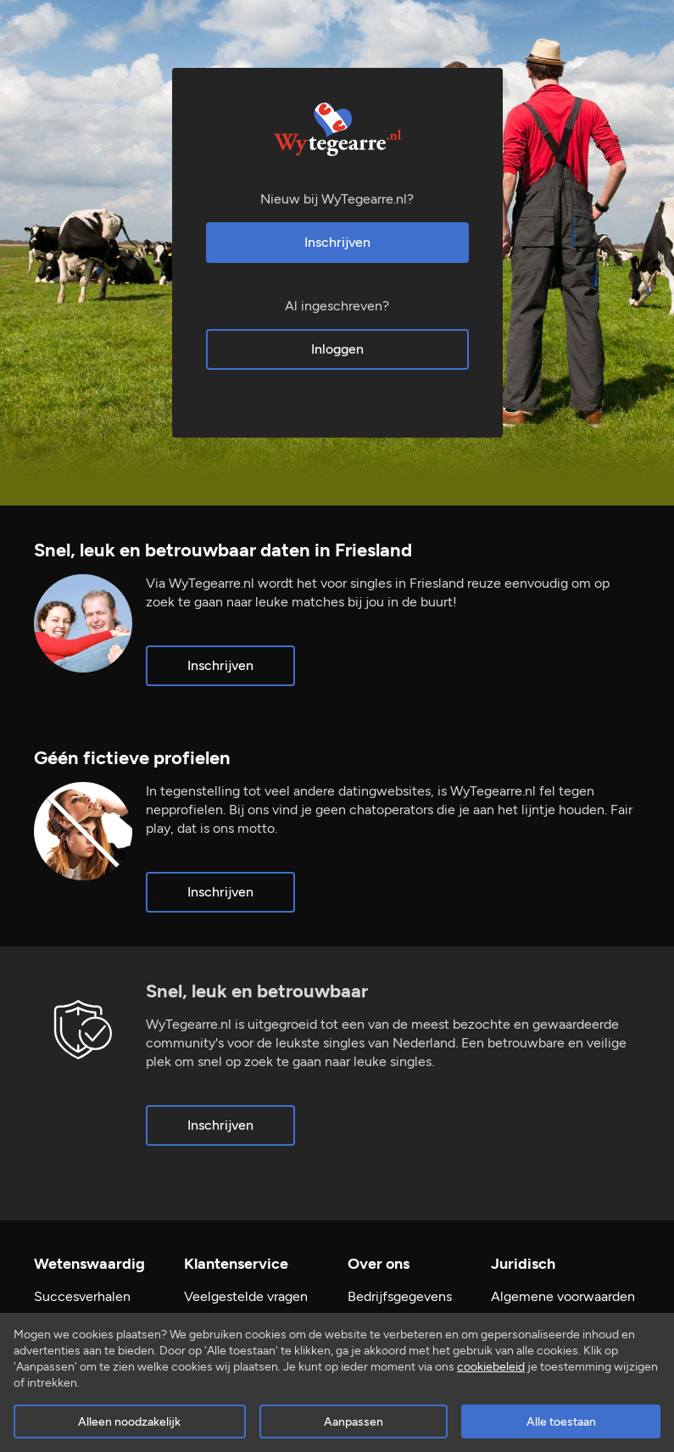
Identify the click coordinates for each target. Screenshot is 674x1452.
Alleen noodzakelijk (129, 1422)
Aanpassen (353, 1422)
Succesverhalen (82, 1296)
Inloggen (337, 349)
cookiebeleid (491, 1367)
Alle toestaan (561, 1422)
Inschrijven (337, 242)
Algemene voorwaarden (563, 1296)
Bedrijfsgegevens (400, 1296)
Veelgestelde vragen (246, 1296)
